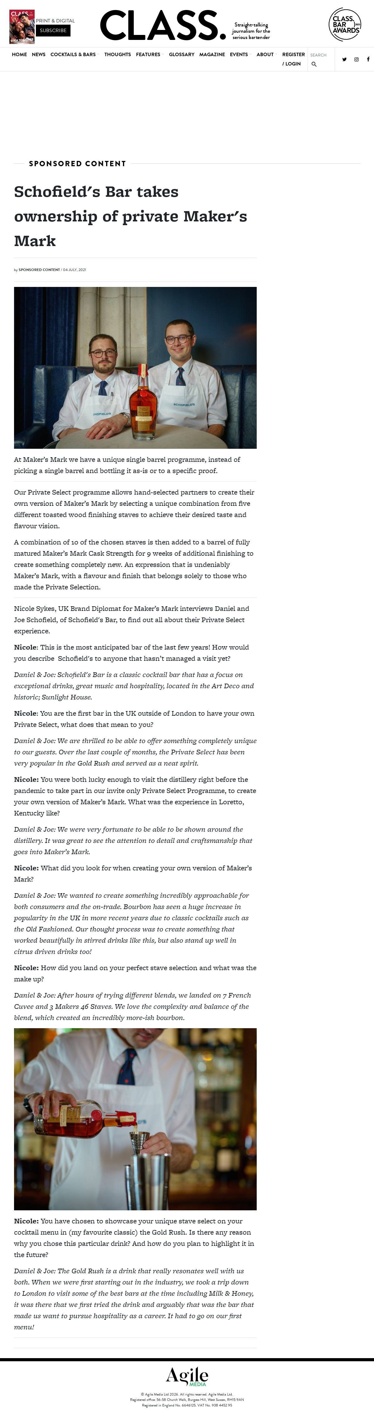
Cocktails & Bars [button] (73, 54)
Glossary (181, 54)
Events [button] (239, 54)
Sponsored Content (77, 163)
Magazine (212, 54)
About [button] (265, 54)
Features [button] (148, 54)
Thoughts (117, 54)
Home (19, 54)
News (39, 54)
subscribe (53, 30)
